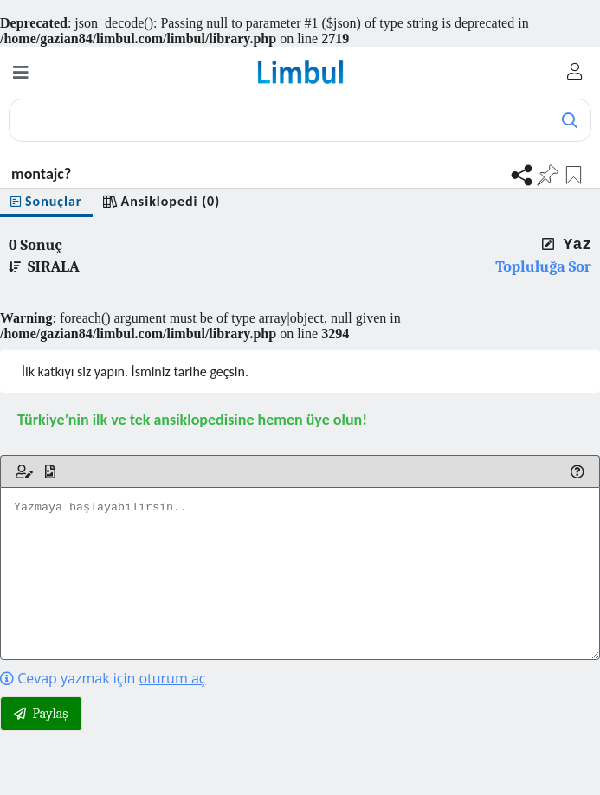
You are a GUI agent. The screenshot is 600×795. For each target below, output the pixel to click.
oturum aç (172, 678)
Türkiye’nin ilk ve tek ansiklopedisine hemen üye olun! (192, 419)
